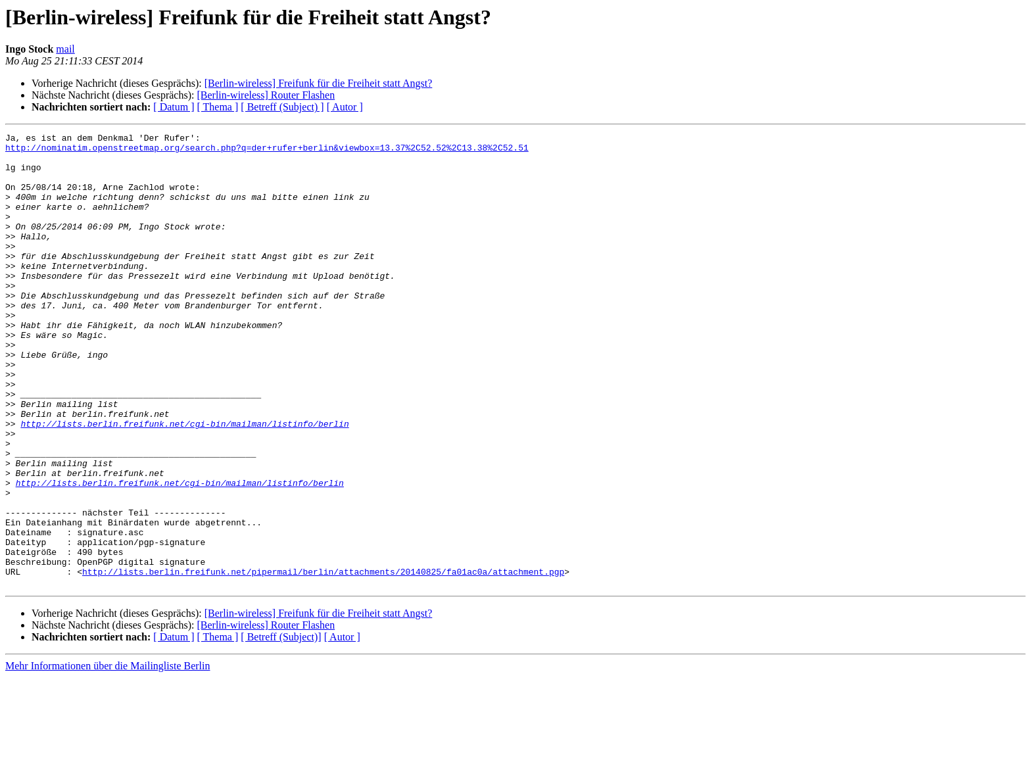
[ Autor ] (345, 106)
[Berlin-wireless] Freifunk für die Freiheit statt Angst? (318, 83)
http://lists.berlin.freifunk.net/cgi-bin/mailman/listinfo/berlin (184, 483)
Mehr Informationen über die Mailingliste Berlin (107, 756)
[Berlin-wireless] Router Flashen (266, 95)
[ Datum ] (173, 106)
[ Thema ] (218, 106)
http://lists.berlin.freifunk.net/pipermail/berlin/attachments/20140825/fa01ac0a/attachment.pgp (323, 660)
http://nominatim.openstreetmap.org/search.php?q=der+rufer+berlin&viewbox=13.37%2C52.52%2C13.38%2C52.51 (267, 151)
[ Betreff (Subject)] (281, 727)
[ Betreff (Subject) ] (282, 106)
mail (65, 49)
